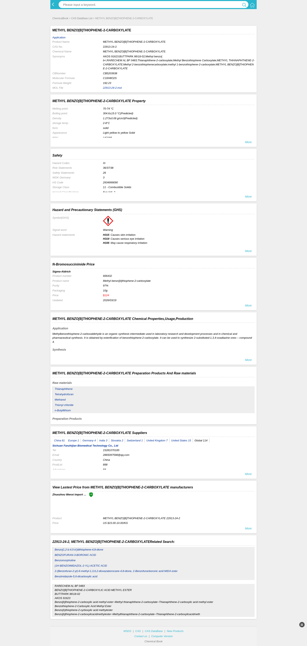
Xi (104, 163)
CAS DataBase (154, 631)
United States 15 (181, 440)
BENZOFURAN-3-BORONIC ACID (75, 554)
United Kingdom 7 (157, 440)
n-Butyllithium (63, 410)
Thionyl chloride (64, 405)
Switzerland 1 (135, 440)
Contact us (140, 636)
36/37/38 (108, 167)
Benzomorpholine (65, 560)
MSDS (127, 631)
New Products (175, 631)
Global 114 (201, 440)
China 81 (59, 440)
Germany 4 (89, 440)
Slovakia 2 (117, 440)
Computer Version (162, 636)
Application (59, 37)
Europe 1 (73, 440)
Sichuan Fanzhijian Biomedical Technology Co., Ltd (85, 445)
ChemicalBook (60, 18)
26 (104, 172)
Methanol (60, 399)
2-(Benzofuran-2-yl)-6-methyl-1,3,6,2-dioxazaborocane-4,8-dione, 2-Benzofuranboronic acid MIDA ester (116, 571)
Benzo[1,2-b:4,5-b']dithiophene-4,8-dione (79, 549)
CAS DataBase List (81, 18)
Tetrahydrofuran (64, 394)
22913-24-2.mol (112, 87)
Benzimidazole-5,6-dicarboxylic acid (76, 576)
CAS (138, 631)
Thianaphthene (64, 388)
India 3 (103, 440)
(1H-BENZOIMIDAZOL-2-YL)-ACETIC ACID (81, 565)
